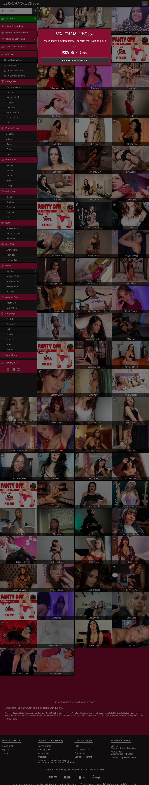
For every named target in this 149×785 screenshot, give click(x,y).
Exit (74, 47)
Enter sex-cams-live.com (74, 60)
